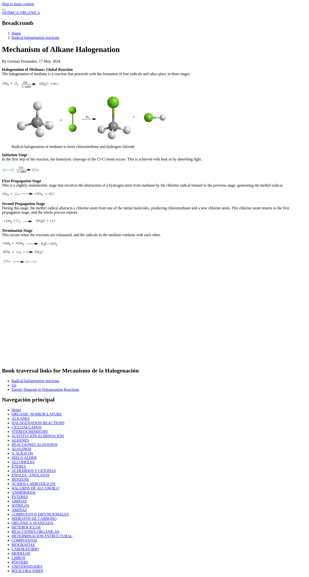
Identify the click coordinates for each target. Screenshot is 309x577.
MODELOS (21, 553)
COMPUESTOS (24, 540)
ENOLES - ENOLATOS (30, 475)
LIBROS (18, 558)
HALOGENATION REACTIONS (38, 423)
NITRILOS (20, 506)
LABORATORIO (25, 549)
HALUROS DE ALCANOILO (35, 488)
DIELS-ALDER (24, 458)
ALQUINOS (21, 449)
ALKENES (20, 440)
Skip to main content (18, 4)
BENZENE (20, 479)
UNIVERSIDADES (27, 566)
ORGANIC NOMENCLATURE (37, 414)
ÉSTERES (20, 497)
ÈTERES (19, 466)
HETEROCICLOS (26, 527)
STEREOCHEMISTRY (30, 432)
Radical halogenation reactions (35, 38)
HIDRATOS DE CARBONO (34, 519)
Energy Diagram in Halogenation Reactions (45, 389)
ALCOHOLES (23, 462)
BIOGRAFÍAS (23, 545)
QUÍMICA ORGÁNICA (21, 13)
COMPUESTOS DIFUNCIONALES (40, 514)
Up (14, 385)
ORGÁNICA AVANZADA (32, 523)
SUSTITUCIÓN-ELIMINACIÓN (38, 436)
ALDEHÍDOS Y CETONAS (34, 471)
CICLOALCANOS (27, 427)
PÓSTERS (20, 562)
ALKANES (21, 418)
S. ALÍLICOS (22, 453)
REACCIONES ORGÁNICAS (35, 532)
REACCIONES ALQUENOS (34, 445)
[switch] (4, 9)
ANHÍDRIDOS (24, 492)
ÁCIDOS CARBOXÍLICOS (34, 484)
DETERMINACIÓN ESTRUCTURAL (42, 536)
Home (16, 33)
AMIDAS (19, 501)
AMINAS (19, 510)
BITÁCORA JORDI (27, 571)
